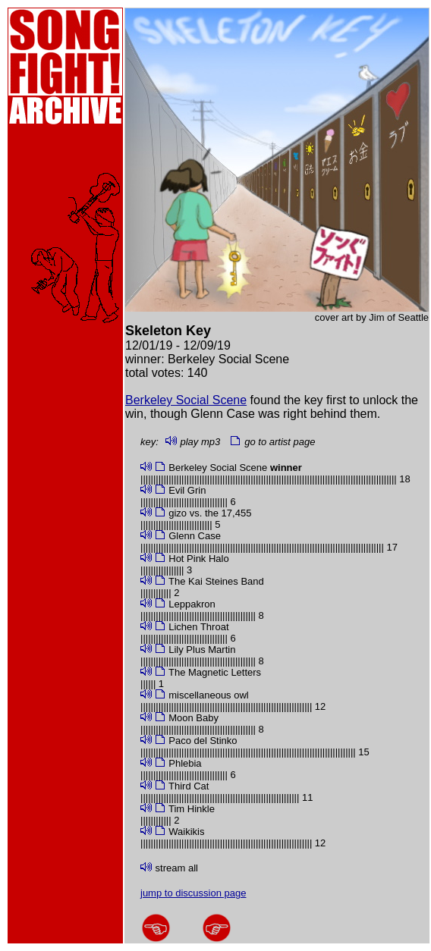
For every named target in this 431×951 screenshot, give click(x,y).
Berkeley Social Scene (186, 400)
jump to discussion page (193, 893)
